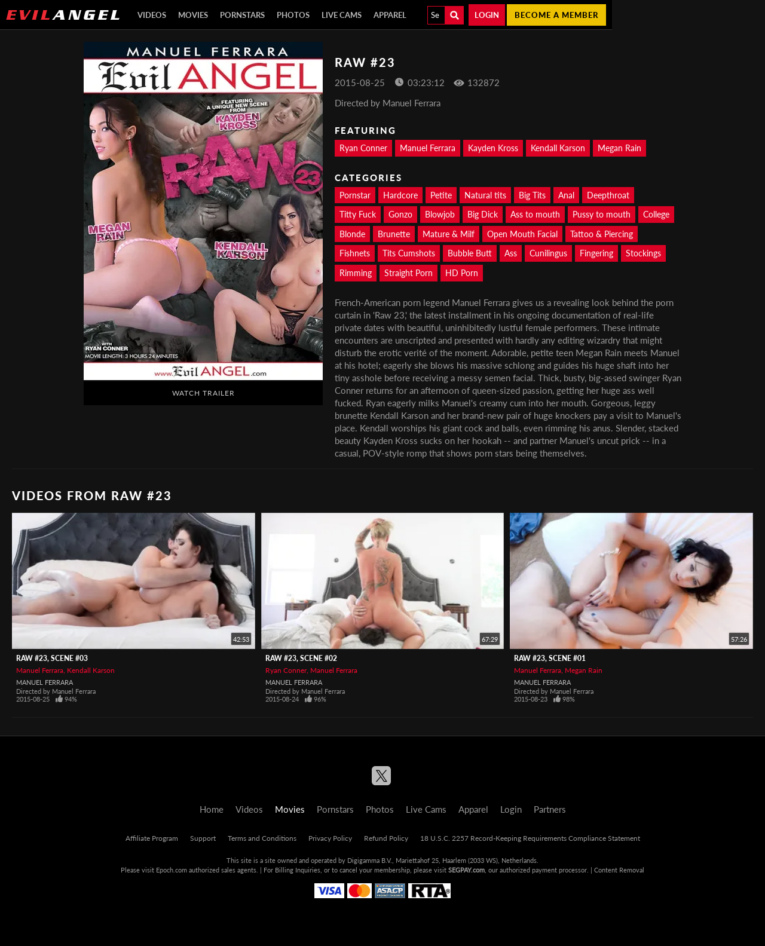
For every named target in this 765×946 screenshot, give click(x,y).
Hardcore (400, 195)
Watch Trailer (203, 392)
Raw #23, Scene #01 (550, 658)
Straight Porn (408, 273)
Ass (510, 253)
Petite (441, 195)
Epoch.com (171, 870)
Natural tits (485, 195)
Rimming (355, 273)
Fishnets (354, 253)
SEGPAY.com (466, 870)
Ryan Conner (363, 148)
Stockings (643, 253)
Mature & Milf (449, 234)
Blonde (352, 234)
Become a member (556, 15)
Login (487, 15)
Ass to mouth (535, 214)
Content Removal (619, 870)
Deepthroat (608, 195)
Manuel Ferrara (427, 148)
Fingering (596, 253)
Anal (566, 195)
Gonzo (400, 214)
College (656, 214)
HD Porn (461, 273)
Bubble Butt (470, 253)
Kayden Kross (493, 148)
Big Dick (482, 214)
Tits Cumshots (408, 253)
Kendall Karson (558, 148)
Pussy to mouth (602, 214)
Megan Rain (619, 148)
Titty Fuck (357, 214)
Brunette (394, 234)
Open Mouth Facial (522, 234)
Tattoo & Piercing (601, 234)
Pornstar (355, 195)
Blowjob (440, 214)
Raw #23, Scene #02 (301, 658)
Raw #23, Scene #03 (52, 658)
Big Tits (532, 195)
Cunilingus (548, 253)
